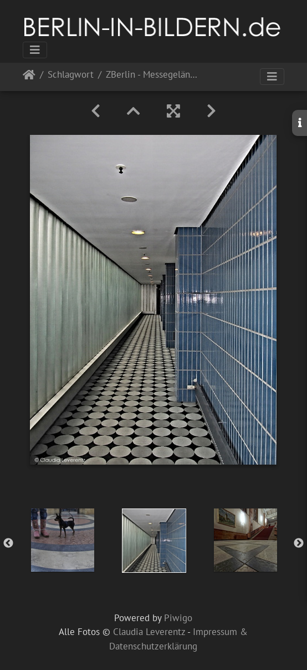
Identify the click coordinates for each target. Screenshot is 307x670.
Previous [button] (8, 543)
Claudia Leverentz (149, 632)
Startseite (29, 77)
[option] (62, 540)
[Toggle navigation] (35, 50)
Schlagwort (71, 75)
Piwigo (178, 618)
